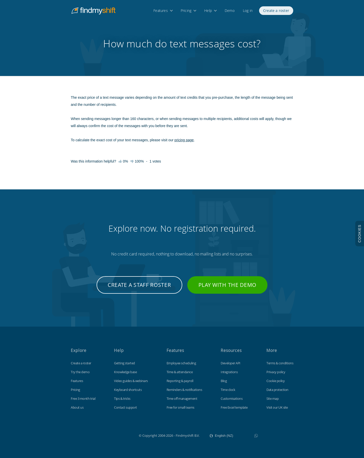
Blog (224, 381)
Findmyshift (113, 435)
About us (77, 407)
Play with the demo (227, 284)
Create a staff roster (139, 284)
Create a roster (276, 12)
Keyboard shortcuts (128, 389)
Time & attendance (180, 372)
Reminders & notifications (184, 389)
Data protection (277, 389)
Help (208, 12)
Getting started (124, 363)
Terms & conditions (279, 363)
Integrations (229, 372)
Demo (230, 12)
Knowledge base (125, 372)
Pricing (186, 12)
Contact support (125, 407)
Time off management (182, 398)
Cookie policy (275, 381)
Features (160, 12)
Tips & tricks (122, 398)
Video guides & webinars (131, 381)
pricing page (184, 140)
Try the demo (80, 372)
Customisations (231, 398)
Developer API (230, 363)
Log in (248, 12)
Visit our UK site (277, 407)
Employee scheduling (181, 363)
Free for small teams (180, 407)
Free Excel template (234, 407)
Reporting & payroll (180, 381)
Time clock (228, 389)
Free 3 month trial (83, 398)
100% (137, 161)
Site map (272, 398)
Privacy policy (275, 372)
